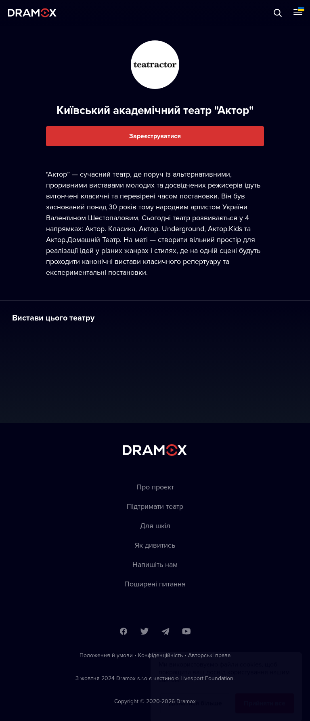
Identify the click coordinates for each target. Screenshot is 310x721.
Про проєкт (155, 487)
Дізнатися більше (195, 695)
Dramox (32, 12)
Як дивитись (155, 545)
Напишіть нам (155, 564)
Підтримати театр (155, 506)
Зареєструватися (155, 136)
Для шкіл (155, 526)
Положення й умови (106, 655)
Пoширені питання (155, 584)
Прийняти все (264, 695)
